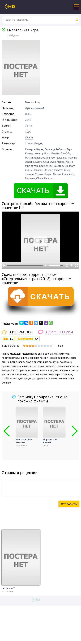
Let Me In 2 (8, 588)
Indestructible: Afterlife (24, 441)
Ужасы (29, 137)
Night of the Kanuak (50, 441)
